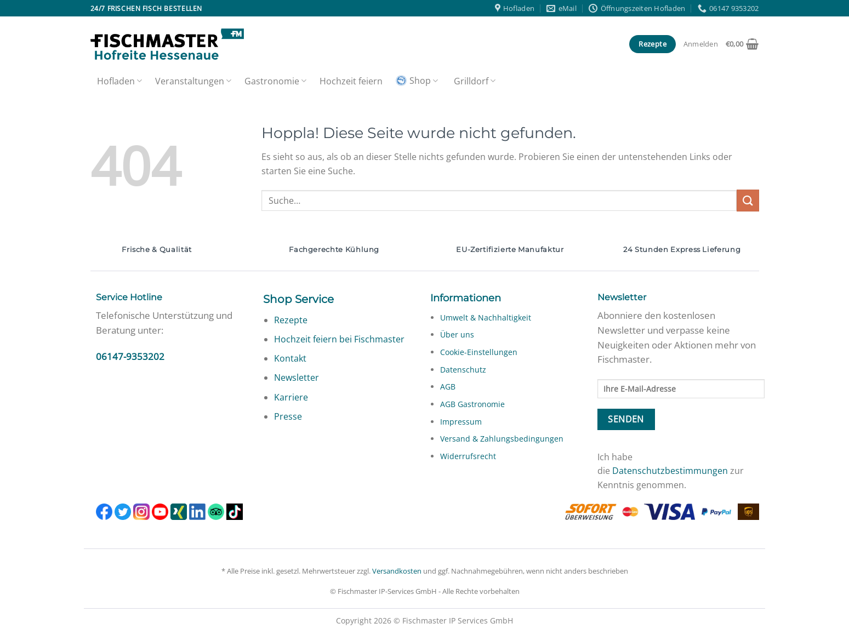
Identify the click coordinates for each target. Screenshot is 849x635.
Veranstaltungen (193, 81)
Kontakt (290, 358)
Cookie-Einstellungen (478, 352)
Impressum (461, 421)
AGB (447, 386)
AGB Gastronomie (472, 404)
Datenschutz (463, 369)
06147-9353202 (130, 356)
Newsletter (296, 377)
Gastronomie (275, 81)
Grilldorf (474, 81)
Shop (417, 81)
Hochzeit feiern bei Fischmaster (339, 339)
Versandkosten (396, 571)
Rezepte (290, 320)
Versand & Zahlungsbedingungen (501, 438)
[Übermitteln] (748, 200)
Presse (288, 416)
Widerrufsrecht (468, 456)
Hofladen (119, 81)
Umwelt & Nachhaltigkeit (485, 317)
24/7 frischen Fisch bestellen (146, 8)
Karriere (291, 397)
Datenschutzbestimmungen (670, 471)
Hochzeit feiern (351, 81)
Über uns (457, 334)
